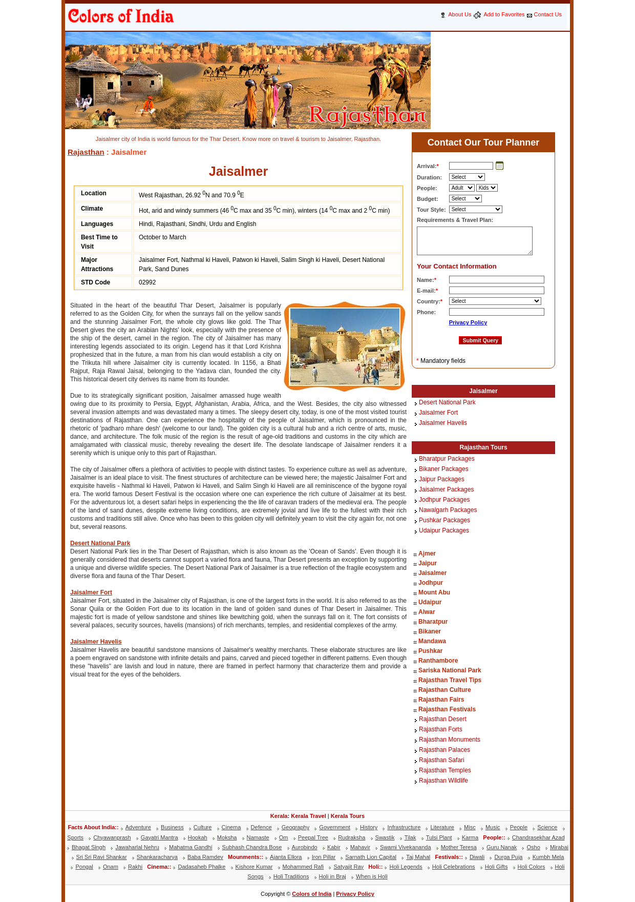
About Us (459, 14)
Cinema (231, 827)
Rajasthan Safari (441, 760)
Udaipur (429, 602)
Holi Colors (531, 867)
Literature (442, 827)
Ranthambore (438, 660)
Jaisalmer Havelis (96, 641)
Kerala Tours (348, 816)
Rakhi (135, 867)
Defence (261, 827)
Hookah (197, 837)
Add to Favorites (503, 14)
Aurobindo (305, 847)
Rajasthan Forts (440, 729)
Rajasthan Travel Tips (449, 680)
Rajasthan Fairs (441, 699)
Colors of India (311, 894)
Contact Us (548, 14)
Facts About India (91, 827)
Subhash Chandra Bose (252, 847)
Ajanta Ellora (286, 857)
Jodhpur (430, 582)
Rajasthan (86, 152)
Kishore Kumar (254, 867)
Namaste (258, 837)
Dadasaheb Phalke (201, 867)
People (518, 827)
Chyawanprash (112, 837)
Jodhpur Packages (444, 500)
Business (172, 827)
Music (492, 827)
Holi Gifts (496, 867)
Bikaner (429, 631)
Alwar (426, 612)
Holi (373, 867)
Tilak (410, 837)
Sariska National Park (449, 670)
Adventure (138, 827)
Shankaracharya (157, 857)
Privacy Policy (468, 322)
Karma (470, 837)
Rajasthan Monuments (449, 740)
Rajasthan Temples (445, 770)
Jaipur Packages (441, 479)
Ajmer (427, 553)
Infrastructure (403, 827)
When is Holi (372, 876)
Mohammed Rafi (303, 867)
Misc (470, 827)
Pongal (84, 867)
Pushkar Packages (444, 520)
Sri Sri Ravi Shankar (101, 857)
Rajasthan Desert (443, 719)
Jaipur (427, 563)
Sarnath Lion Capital (370, 857)
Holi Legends (405, 867)
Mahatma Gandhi (190, 847)
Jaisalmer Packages (446, 490)
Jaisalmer (483, 391)
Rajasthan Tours (483, 447)
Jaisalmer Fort (91, 592)
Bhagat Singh (88, 847)
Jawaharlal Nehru (137, 847)
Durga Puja (508, 857)
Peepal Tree (313, 837)
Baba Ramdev (205, 857)
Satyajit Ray (348, 867)
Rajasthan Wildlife (443, 781)
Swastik (385, 837)
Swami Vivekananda (405, 847)
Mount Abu (434, 592)
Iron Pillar (323, 857)
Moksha (227, 837)
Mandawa (432, 641)
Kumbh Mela (548, 857)
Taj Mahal (418, 857)
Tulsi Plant (439, 837)
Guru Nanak (501, 847)
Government (334, 827)
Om (283, 837)
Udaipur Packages (444, 531)
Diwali (477, 857)
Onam (110, 867)
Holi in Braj (332, 876)
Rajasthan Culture (444, 689)
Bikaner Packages (444, 469)
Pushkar (430, 650)
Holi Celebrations (453, 867)
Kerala (279, 816)
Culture (202, 827)
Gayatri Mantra (159, 837)
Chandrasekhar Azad (538, 837)
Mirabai (559, 847)
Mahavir (360, 847)
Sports (75, 837)
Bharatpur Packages (447, 459)
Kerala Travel (308, 816)
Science (547, 827)
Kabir (334, 847)
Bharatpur (433, 621)
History (368, 827)
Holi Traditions (291, 876)
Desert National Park (100, 543)
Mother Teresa (459, 847)
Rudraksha (351, 837)
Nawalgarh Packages (448, 510)
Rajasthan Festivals (447, 709)
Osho (533, 847)
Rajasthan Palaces (444, 750)
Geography (295, 827)
